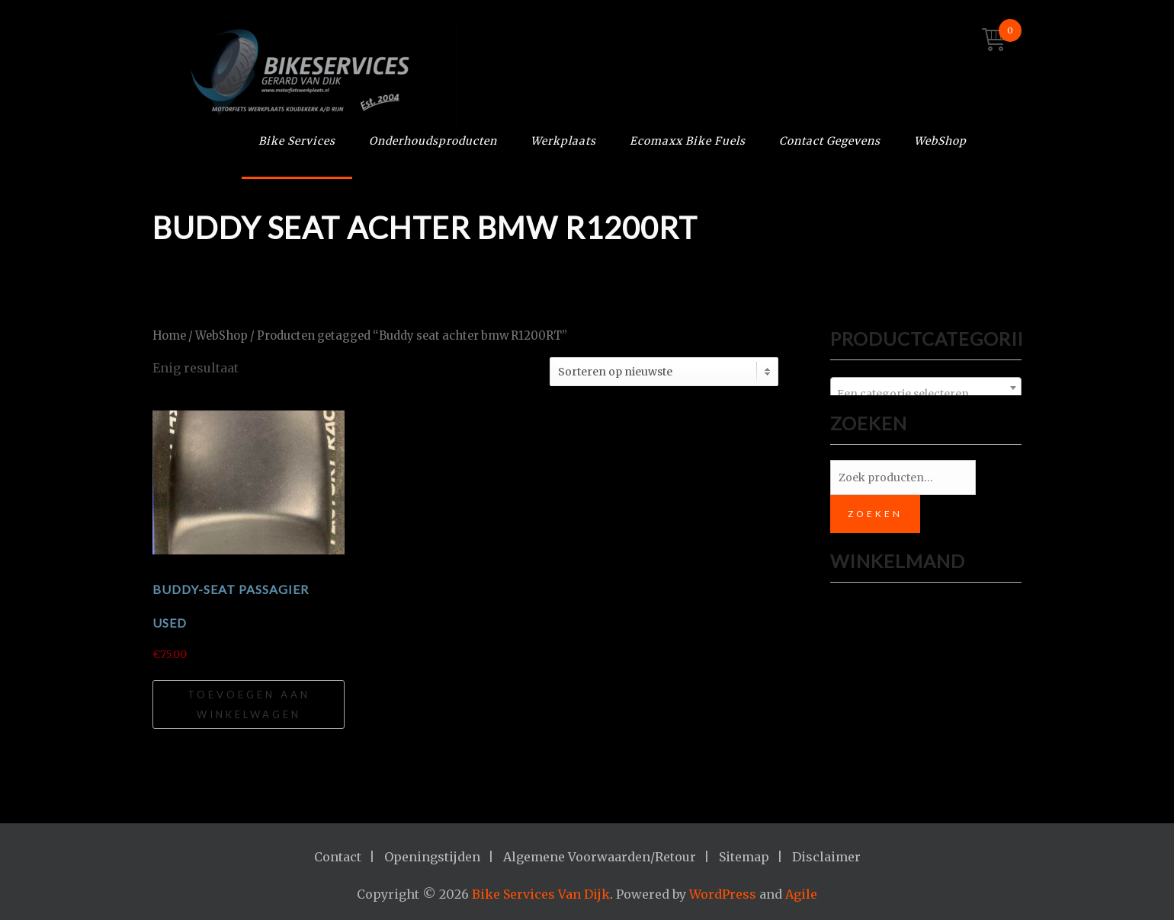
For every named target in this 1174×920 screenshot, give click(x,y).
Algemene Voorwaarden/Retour (599, 856)
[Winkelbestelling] (664, 371)
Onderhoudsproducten (433, 141)
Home (169, 336)
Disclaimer (826, 856)
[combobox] (926, 387)
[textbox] (926, 394)
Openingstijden (432, 856)
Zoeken (875, 513)
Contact (337, 856)
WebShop (940, 141)
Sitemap (744, 856)
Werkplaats (563, 141)
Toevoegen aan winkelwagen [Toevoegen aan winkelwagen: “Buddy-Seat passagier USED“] (249, 704)
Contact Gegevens (829, 141)
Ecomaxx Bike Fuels (688, 141)
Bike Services (296, 141)
